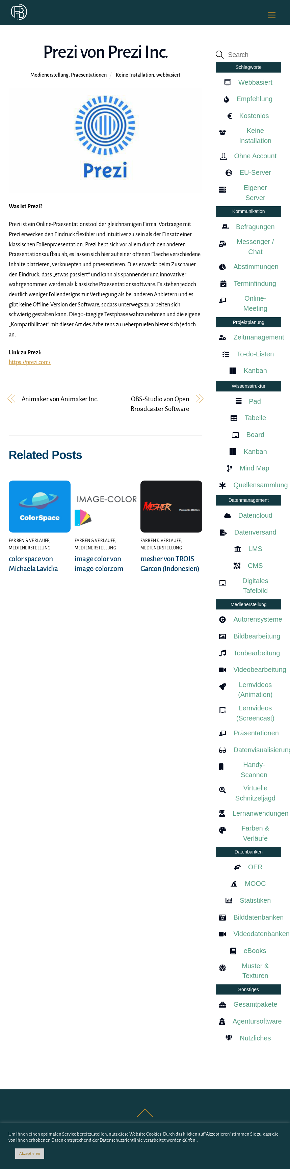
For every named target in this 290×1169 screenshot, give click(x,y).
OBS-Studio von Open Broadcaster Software (160, 404)
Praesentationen (89, 75)
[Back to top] (145, 1116)
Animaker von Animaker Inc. (60, 399)
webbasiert (168, 75)
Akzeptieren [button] (29, 1153)
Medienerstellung (49, 75)
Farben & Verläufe (29, 540)
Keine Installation (135, 75)
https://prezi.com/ (30, 362)
